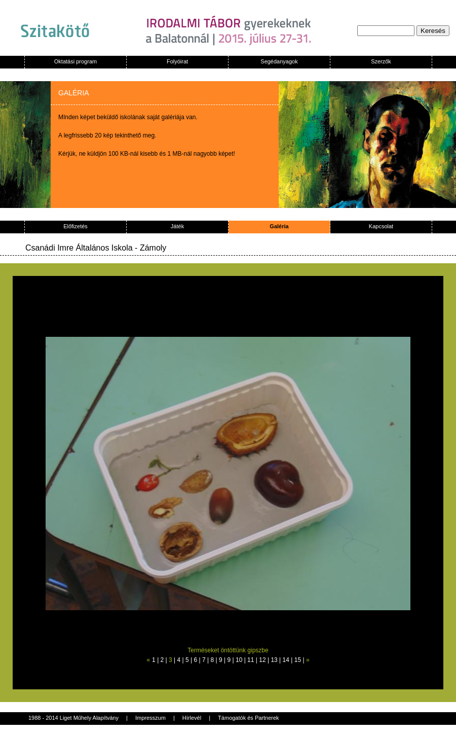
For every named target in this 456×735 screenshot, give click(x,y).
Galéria (279, 226)
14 (286, 659)
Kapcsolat (381, 226)
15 (297, 659)
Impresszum (150, 718)
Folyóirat (177, 61)
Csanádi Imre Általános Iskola (79, 247)
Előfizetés (75, 226)
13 (274, 659)
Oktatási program (75, 61)
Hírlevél (191, 718)
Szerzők (381, 61)
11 (250, 659)
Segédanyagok (278, 61)
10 (239, 659)
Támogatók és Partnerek (248, 718)
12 (262, 659)
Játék (177, 226)
